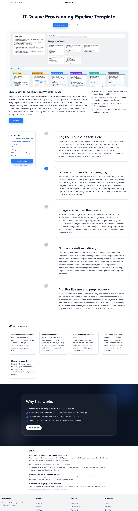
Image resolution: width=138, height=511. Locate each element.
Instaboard (69, 3)
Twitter (107, 503)
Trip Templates (76, 507)
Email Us (108, 510)
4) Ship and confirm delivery (20, 150)
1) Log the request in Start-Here (22, 139)
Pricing (38, 507)
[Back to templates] (16, 2)
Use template (60, 25)
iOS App (39, 510)
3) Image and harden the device (22, 147)
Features (39, 503)
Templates (74, 503)
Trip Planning (75, 510)
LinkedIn (108, 507)
